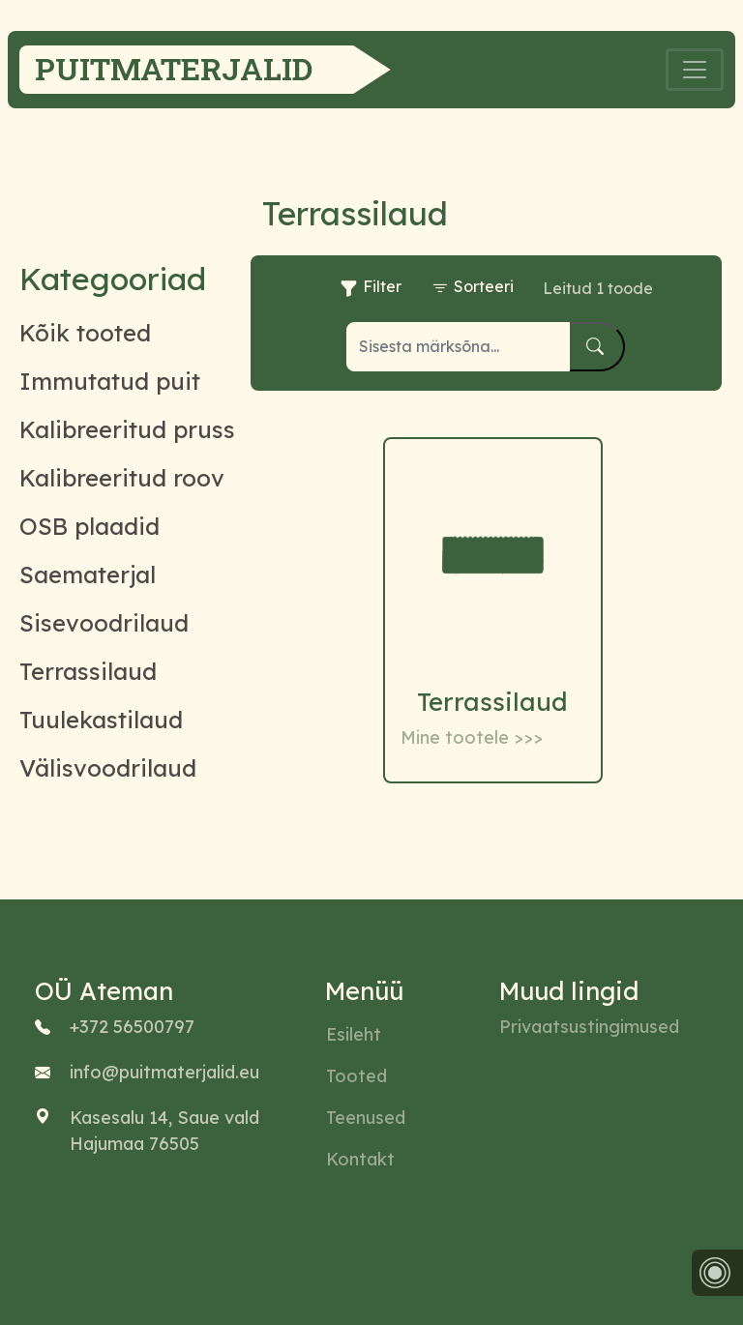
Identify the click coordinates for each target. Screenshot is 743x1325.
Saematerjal (87, 574)
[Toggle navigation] (695, 69)
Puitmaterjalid (173, 68)
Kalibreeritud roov (121, 477)
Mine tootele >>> (472, 737)
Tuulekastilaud (101, 719)
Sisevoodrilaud (104, 622)
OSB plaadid (89, 526)
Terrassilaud (88, 671)
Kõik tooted (85, 332)
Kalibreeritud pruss (127, 429)
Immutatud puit (109, 381)
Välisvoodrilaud (107, 767)
